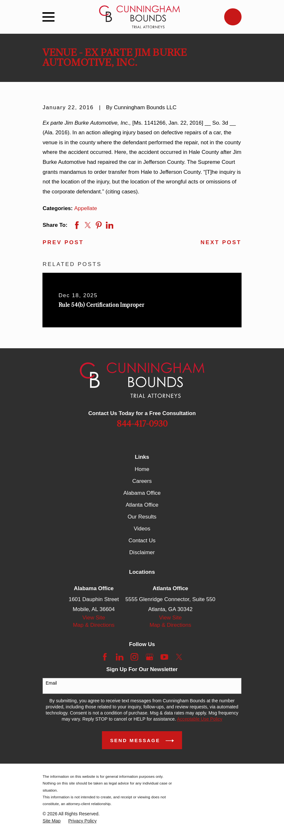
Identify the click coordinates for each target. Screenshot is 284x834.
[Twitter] (179, 657)
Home (142, 469)
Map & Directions (94, 625)
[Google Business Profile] (149, 657)
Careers (141, 481)
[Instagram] (134, 657)
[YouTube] (164, 657)
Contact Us (141, 540)
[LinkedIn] (120, 657)
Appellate (85, 208)
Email (51, 683)
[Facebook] (105, 657)
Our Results (142, 517)
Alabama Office (142, 493)
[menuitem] (51, 821)
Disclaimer (142, 552)
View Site (93, 618)
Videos (142, 529)
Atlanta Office (142, 505)
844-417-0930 (142, 424)
